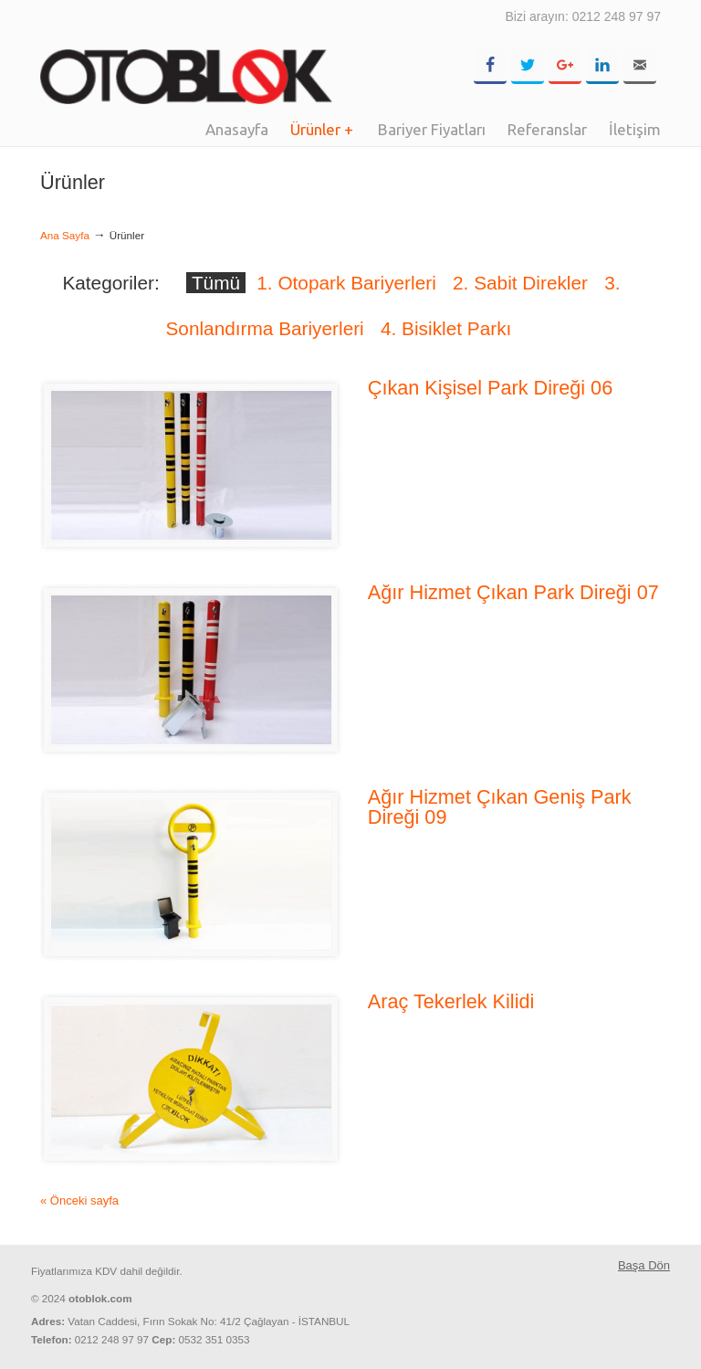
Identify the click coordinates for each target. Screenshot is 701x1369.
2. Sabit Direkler (520, 282)
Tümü (216, 282)
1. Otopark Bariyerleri (345, 282)
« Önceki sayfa (79, 1200)
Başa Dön (644, 1265)
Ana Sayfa (64, 235)
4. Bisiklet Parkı (446, 328)
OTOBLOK (186, 54)
